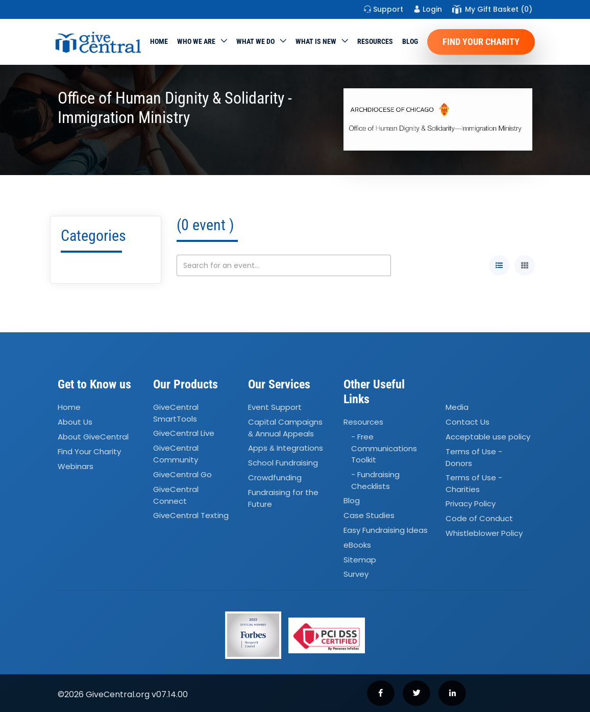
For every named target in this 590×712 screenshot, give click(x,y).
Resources (375, 41)
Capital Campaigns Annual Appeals (285, 427)
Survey (355, 574)
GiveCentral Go (182, 474)
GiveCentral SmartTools (176, 413)
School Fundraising (283, 462)
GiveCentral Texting (191, 515)
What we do (255, 41)
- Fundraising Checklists (375, 480)
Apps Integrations (285, 448)
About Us (75, 421)
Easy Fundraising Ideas (385, 530)
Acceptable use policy (488, 436)
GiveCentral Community (176, 454)
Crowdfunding (275, 477)
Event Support (275, 407)
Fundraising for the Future (283, 498)
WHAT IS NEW (316, 41)
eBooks (357, 544)
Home (159, 41)
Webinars (75, 466)
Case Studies (369, 515)
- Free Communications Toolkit (384, 448)
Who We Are (196, 41)
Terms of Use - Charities (474, 483)
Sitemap (359, 559)
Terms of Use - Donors (474, 457)
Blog (410, 41)
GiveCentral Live (183, 433)
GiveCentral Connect (176, 495)
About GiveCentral (93, 436)
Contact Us (467, 421)
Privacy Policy (471, 504)
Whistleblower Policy (484, 533)
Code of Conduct (479, 518)
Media (457, 407)
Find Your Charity (481, 41)
